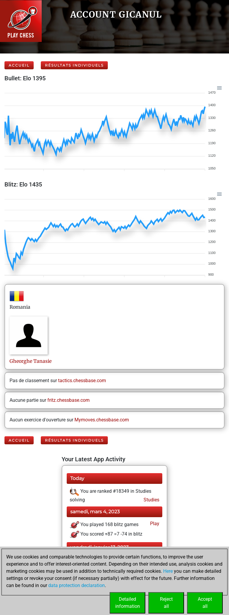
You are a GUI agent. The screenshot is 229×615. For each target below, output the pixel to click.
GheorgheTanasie (31, 361)
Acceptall (205, 602)
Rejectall (166, 602)
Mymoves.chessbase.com (101, 420)
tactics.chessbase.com (82, 380)
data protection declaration (76, 585)
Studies (150, 500)
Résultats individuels (74, 65)
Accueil (19, 65)
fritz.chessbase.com (68, 400)
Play (154, 523)
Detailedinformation (127, 602)
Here (168, 571)
